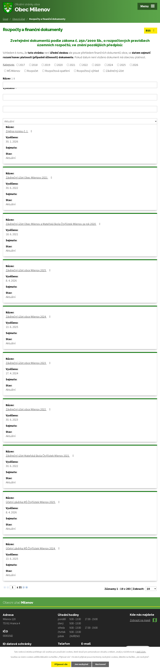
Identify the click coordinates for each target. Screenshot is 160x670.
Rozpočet (32, 71)
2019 (47, 65)
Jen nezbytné (81, 664)
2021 (72, 65)
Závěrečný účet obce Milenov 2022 (29, 409)
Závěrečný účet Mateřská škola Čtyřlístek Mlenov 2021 (40, 455)
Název (8, 78)
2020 (60, 65)
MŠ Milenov (13, 71)
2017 (22, 65)
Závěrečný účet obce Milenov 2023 (29, 363)
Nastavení (100, 664)
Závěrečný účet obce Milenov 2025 (29, 270)
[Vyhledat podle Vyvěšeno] (80, 97)
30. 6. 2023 (12, 419)
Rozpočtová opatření (57, 71)
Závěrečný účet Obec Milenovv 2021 (29, 177)
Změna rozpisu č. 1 (19, 131)
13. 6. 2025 (12, 327)
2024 (110, 65)
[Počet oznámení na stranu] (151, 589)
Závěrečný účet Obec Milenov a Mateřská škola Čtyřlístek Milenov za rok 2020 (53, 224)
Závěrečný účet (115, 71)
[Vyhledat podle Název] (80, 85)
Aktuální (11, 158)
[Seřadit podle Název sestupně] (14, 79)
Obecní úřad (18, 18)
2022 (85, 65)
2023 (97, 65)
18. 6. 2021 (12, 234)
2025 (123, 65)
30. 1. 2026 (12, 141)
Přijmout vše (61, 664)
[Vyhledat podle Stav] (80, 121)
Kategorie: (9, 64)
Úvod (5, 18)
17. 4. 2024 (12, 373)
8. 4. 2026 (11, 280)
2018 (35, 65)
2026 (135, 65)
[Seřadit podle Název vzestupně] (14, 77)
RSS (151, 30)
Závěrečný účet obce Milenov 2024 (29, 316)
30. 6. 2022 (12, 188)
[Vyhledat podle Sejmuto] (80, 109)
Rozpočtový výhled (88, 71)
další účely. (141, 651)
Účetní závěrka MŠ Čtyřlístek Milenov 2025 (33, 502)
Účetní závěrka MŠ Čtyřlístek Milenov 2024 (33, 548)
